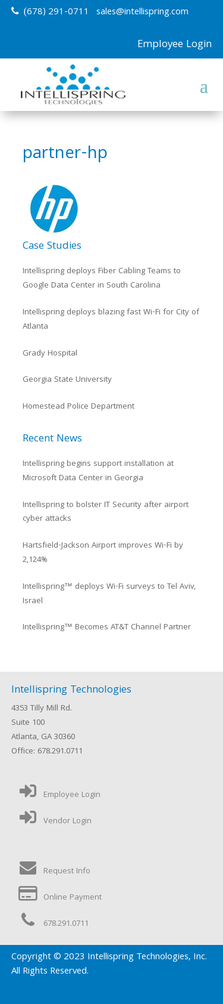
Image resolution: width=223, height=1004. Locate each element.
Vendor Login (54, 821)
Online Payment (59, 897)
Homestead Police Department (78, 406)
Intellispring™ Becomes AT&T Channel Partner (107, 627)
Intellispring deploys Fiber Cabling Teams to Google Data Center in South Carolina (102, 278)
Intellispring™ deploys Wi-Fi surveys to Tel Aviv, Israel (109, 594)
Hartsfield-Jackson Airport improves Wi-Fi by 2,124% (103, 553)
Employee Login (174, 45)
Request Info (53, 871)
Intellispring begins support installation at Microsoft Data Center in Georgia (98, 471)
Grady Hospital (50, 353)
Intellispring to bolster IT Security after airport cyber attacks (106, 512)
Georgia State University (67, 380)
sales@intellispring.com (142, 12)
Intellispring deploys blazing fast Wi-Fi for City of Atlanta (111, 319)
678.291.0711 (53, 924)
